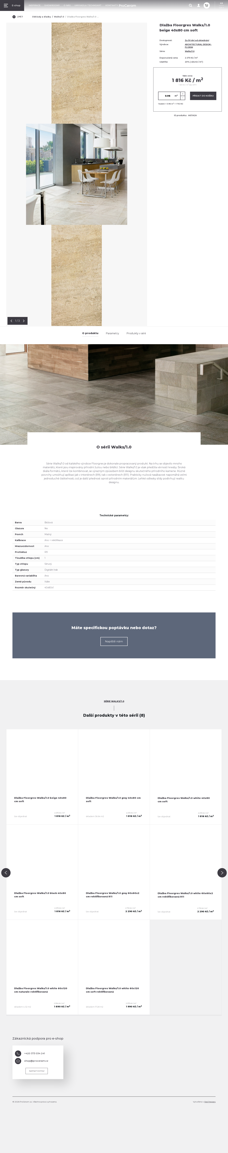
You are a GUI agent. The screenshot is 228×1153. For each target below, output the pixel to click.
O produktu (90, 333)
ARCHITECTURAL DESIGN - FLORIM (198, 45)
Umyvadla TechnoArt (88, 5)
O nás (67, 5)
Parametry (112, 333)
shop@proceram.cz (31, 1061)
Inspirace (34, 5)
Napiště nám (114, 641)
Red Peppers (210, 1102)
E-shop (12, 5)
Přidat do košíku (203, 95)
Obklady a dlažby (41, 17)
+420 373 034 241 (30, 1053)
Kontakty (111, 5)
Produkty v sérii (136, 333)
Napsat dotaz (36, 1071)
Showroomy (52, 5)
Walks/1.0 (59, 17)
